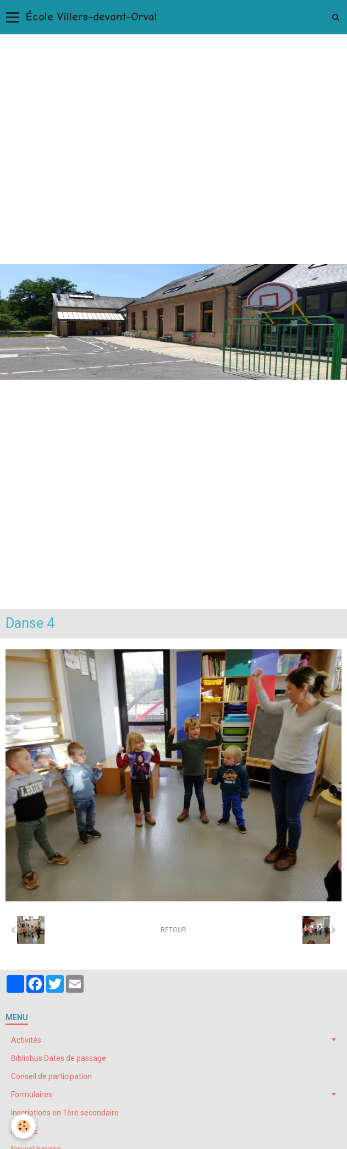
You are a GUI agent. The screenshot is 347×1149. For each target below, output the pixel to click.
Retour (173, 930)
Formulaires (31, 1094)
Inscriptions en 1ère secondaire (65, 1112)
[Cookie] (23, 1126)
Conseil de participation (51, 1076)
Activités (26, 1040)
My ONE (24, 1130)
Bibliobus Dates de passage (58, 1058)
